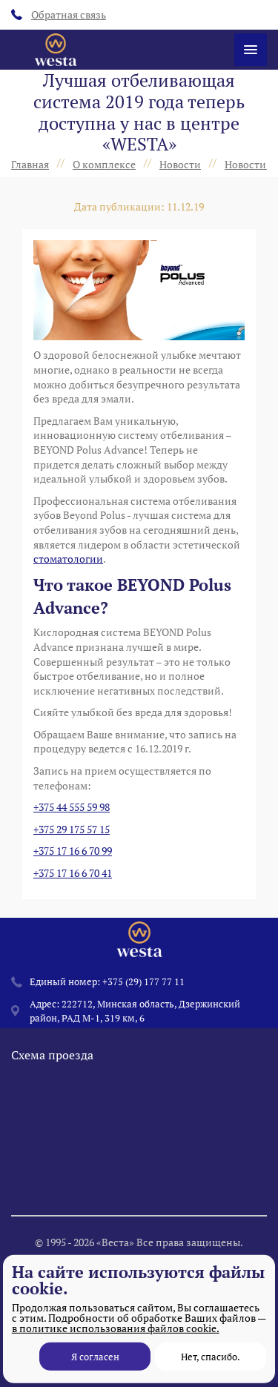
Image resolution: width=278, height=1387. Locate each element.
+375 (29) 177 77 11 (143, 1000)
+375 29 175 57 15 (71, 829)
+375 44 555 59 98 (71, 807)
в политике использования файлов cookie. (115, 1328)
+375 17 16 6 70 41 (72, 873)
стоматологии (68, 559)
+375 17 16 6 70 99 (72, 851)
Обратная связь (58, 14)
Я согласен (95, 1356)
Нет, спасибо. (210, 1356)
